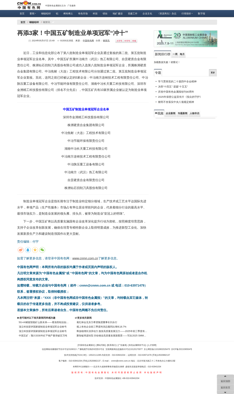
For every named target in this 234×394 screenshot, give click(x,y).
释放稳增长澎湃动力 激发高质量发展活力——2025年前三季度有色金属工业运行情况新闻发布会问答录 (112, 331)
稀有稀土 (68, 13)
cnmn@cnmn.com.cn (121, 361)
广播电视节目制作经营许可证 (91, 349)
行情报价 (187, 13)
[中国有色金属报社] (86, 345)
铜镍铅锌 (46, 13)
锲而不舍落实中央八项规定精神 (176, 101)
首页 (22, 13)
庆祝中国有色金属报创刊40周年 (176, 91)
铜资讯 (106, 40)
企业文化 (147, 13)
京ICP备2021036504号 (181, 349)
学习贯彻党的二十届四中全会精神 (177, 81)
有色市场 (83, 13)
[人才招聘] (151, 345)
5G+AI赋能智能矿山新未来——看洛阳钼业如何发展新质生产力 (44, 322)
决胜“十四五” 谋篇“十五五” (173, 86)
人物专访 (194, 113)
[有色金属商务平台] (137, 345)
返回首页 (225, 387)
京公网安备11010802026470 (157, 349)
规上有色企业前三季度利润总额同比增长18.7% (101, 326)
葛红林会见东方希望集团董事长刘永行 (97, 322)
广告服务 (72, 5)
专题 (158, 72)
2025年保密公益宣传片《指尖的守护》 (180, 96)
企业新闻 (170, 113)
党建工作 (132, 13)
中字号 (127, 41)
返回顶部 (225, 381)
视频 (159, 113)
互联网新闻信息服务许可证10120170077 (124, 349)
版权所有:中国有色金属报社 (90, 372)
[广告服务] (122, 345)
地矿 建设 (118, 13)
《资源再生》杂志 (166, 13)
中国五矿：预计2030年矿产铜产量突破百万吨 (43, 335)
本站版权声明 (153, 372)
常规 (134, 41)
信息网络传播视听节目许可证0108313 (59, 349)
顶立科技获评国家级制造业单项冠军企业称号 (43, 326)
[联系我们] (111, 345)
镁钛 (105, 13)
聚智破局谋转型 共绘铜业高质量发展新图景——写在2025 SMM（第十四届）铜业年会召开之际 (112, 335)
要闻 (33, 13)
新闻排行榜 (162, 54)
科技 (95, 13)
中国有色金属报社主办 (55, 5)
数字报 (201, 13)
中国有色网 (88, 40)
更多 (213, 72)
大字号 (119, 41)
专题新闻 (182, 113)
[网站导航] (101, 345)
